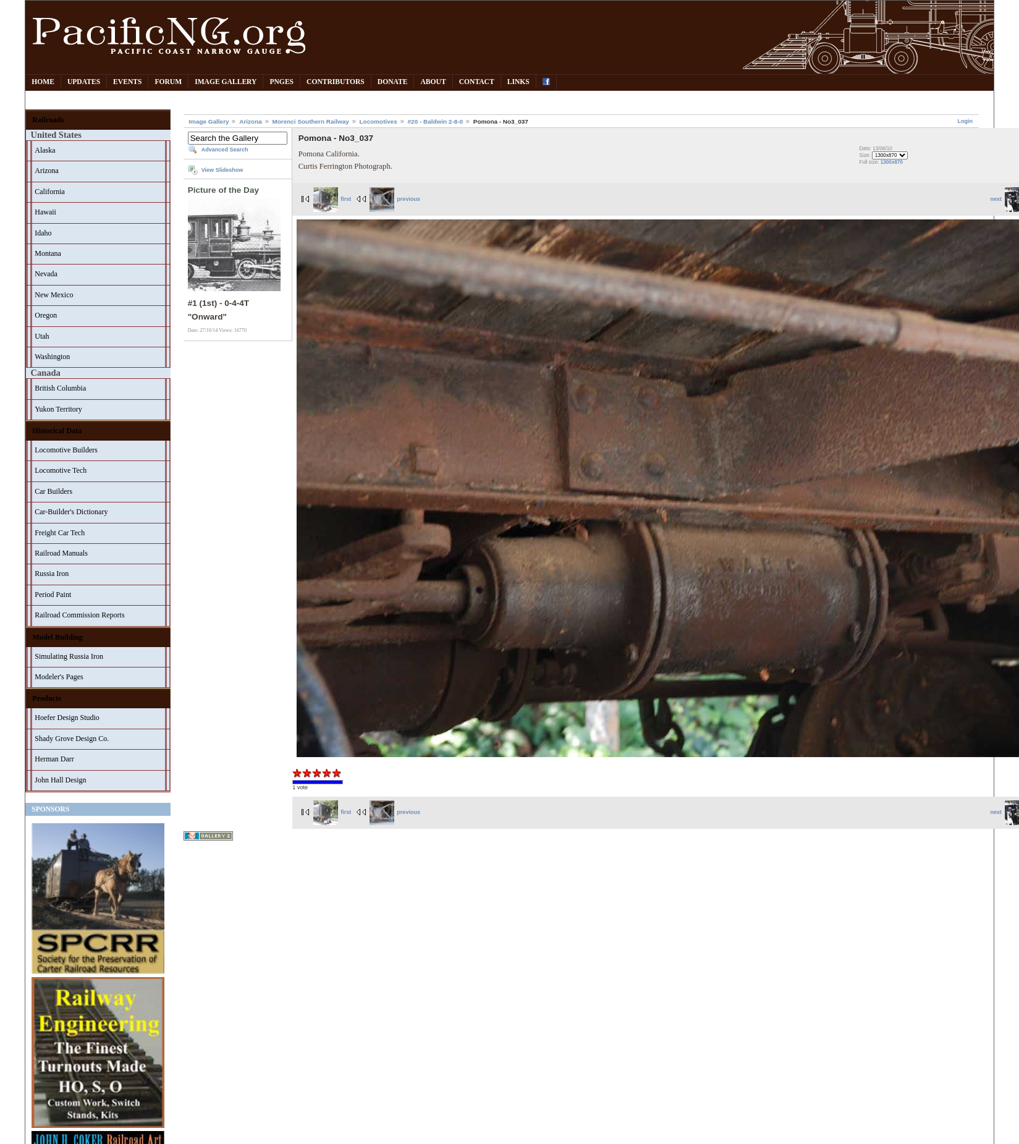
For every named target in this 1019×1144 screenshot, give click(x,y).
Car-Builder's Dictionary (71, 511)
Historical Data (57, 430)
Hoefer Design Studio (67, 717)
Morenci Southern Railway (311, 121)
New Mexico (54, 294)
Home (43, 82)
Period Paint (53, 594)
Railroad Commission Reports (79, 615)
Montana (48, 253)
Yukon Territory (58, 409)
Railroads (48, 120)
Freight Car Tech (60, 532)
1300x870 (892, 162)
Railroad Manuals (61, 553)
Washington (52, 356)
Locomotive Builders (66, 450)
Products (46, 698)
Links (518, 82)
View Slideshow (222, 170)
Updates (83, 82)
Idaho (43, 233)
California (50, 191)
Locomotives (378, 121)
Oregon (46, 315)
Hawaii (45, 212)
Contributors (336, 82)
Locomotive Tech (61, 470)
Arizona (47, 170)
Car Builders (53, 491)
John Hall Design (60, 780)
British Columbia (60, 388)
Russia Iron (52, 573)
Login (965, 121)
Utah (42, 336)
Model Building (57, 637)
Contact (476, 82)
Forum (168, 82)
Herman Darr (54, 759)
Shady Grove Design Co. (72, 738)
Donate (393, 82)
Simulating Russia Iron (69, 656)
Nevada (46, 273)
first (332, 199)
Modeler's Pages (59, 676)
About (433, 82)
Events (127, 82)
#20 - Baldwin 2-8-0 (435, 121)
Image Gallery (225, 82)
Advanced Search (224, 149)
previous (395, 199)
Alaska (45, 150)
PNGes (281, 82)
